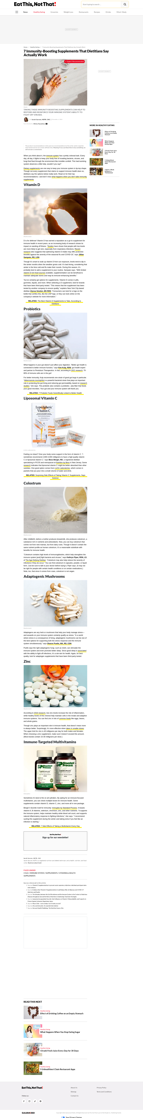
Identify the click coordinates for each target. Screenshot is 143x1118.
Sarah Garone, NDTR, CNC (41, 119)
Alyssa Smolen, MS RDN (40, 291)
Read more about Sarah (34, 863)
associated (82, 651)
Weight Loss (68, 12)
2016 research (39, 713)
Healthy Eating (39, 12)
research (27, 465)
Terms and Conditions (104, 1092)
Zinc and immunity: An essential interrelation (45, 906)
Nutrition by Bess (63, 463)
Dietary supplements (32, 168)
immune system (52, 156)
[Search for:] (101, 4)
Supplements (51, 873)
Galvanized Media (70, 1113)
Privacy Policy (101, 1088)
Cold (26, 873)
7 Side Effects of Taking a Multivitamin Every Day (60, 826)
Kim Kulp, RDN (64, 368)
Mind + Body (121, 12)
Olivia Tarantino (39, 124)
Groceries (54, 12)
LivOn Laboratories (62, 468)
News (25, 12)
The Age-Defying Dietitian (36, 560)
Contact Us (74, 1096)
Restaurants (83, 12)
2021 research (77, 370)
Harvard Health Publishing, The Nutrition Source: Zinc (48, 908)
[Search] (125, 4)
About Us (74, 1088)
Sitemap (73, 1092)
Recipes (97, 12)
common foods (65, 718)
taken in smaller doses (75, 728)
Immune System (37, 873)
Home (26, 47)
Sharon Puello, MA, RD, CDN (59, 644)
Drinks (108, 12)
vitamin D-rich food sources (34, 273)
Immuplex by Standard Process (64, 808)
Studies (51, 246)
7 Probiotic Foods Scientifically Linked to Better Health (60, 393)
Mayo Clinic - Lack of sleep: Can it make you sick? (46, 903)
